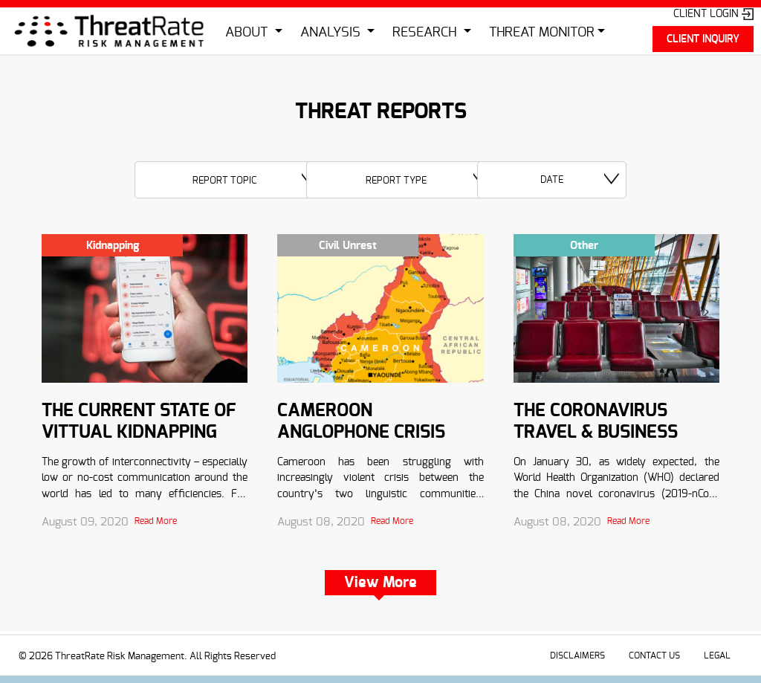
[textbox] (229, 180)
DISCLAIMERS (577, 655)
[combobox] (229, 179)
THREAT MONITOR (542, 32)
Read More (156, 521)
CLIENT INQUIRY (703, 39)
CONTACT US (654, 655)
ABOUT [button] (248, 32)
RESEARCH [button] (426, 32)
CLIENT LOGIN (713, 14)
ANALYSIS (332, 32)
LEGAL (717, 655)
